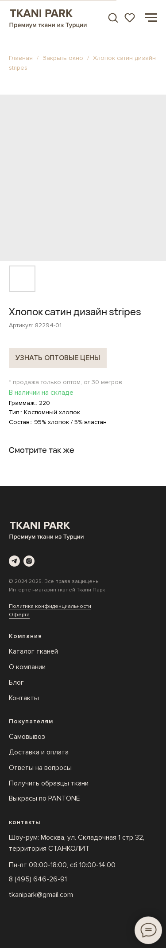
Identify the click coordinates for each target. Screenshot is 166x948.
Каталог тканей (33, 651)
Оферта (19, 614)
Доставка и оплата (39, 752)
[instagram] (29, 561)
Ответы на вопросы (40, 767)
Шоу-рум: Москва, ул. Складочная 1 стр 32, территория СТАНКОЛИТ (76, 843)
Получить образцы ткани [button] (49, 783)
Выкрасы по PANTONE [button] (44, 798)
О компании (27, 666)
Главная (21, 58)
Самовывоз (27, 736)
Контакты (24, 698)
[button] (113, 17)
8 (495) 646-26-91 (38, 879)
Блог (16, 682)
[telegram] (14, 561)
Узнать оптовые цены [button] (57, 357)
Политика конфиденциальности (50, 606)
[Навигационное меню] (151, 17)
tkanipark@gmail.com (41, 894)
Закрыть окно (63, 58)
